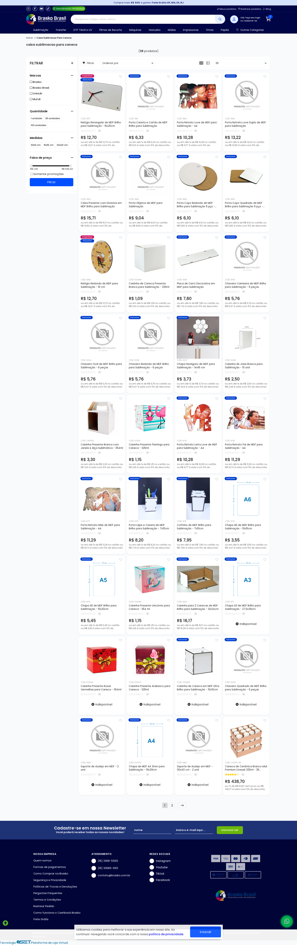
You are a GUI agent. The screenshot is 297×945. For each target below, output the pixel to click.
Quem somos (42, 860)
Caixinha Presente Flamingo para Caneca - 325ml (149, 446)
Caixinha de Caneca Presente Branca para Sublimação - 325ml (149, 285)
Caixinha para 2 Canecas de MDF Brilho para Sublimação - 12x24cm (198, 607)
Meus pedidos (226, 9)
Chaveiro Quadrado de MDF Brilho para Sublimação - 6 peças (246, 687)
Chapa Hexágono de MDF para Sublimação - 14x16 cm (196, 365)
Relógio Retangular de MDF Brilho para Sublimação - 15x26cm (101, 124)
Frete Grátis (40, 919)
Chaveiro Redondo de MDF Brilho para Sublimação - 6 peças (149, 365)
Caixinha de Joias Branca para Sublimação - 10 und (244, 365)
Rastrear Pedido (43, 906)
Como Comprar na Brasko (50, 873)
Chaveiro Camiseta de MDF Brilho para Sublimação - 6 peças (245, 285)
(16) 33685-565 (104, 868)
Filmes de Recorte (110, 30)
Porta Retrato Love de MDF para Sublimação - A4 (197, 124)
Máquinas (135, 30)
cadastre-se (250, 20)
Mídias (172, 30)
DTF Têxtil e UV (82, 30)
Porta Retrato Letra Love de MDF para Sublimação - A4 (197, 446)
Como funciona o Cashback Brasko (57, 913)
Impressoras (190, 30)
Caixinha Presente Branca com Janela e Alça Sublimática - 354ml (102, 446)
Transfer (61, 30)
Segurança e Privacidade (49, 880)
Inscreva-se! (230, 830)
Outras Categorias (250, 30)
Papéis (225, 30)
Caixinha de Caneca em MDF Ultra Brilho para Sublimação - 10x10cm (198, 687)
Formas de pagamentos (49, 867)
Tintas (210, 30)
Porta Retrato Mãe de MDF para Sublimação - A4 (100, 526)
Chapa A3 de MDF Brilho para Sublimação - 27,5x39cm (243, 607)
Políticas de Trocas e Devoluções (55, 886)
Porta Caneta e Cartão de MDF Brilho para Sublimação (148, 124)
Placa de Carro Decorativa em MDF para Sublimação (196, 285)
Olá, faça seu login (250, 17)
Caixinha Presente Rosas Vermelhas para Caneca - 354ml (101, 687)
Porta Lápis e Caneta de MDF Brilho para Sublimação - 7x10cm (149, 526)
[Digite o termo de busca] (143, 19)
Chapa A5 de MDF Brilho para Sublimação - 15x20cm (98, 607)
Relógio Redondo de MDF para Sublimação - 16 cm (99, 285)
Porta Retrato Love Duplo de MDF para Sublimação (245, 124)
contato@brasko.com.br (110, 875)
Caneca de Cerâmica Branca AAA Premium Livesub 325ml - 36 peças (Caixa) (246, 768)
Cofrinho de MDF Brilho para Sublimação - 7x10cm (194, 526)
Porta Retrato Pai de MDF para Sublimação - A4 (244, 446)
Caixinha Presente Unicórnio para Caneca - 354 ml (149, 607)
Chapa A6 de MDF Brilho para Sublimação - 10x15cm (243, 526)
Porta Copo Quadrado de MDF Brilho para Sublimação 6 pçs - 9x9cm (244, 205)
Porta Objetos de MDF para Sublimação (145, 204)
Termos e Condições (47, 899)
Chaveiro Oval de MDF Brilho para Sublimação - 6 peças (101, 365)
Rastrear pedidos (249, 9)
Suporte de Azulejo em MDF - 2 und (100, 768)
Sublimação (40, 30)
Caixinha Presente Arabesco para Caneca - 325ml (149, 687)
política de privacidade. (166, 934)
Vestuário (155, 30)
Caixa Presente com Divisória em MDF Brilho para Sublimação (101, 204)
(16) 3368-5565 (104, 861)
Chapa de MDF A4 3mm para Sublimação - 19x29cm (147, 768)
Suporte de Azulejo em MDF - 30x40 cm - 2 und (195, 768)
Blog (267, 9)
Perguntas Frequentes (47, 893)
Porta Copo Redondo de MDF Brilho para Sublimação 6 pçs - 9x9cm (196, 205)
